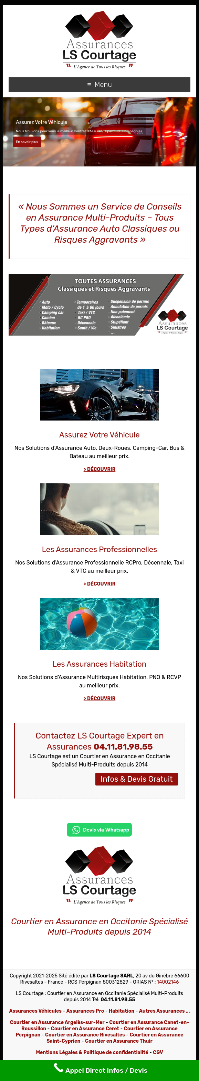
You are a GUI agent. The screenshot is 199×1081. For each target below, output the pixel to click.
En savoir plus (27, 142)
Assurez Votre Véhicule (99, 435)
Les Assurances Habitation (99, 664)
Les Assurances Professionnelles (99, 549)
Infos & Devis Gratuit (137, 779)
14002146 (168, 982)
